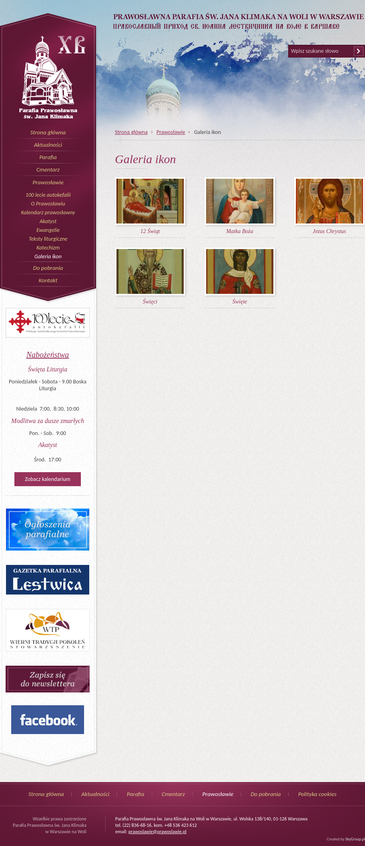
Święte (240, 302)
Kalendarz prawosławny (48, 212)
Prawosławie (48, 182)
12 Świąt (150, 231)
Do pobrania (48, 267)
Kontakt (47, 280)
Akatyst (48, 221)
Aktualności (48, 144)
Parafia (48, 157)
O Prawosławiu (48, 203)
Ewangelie (48, 230)
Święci (150, 302)
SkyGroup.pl (355, 839)
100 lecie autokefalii (48, 195)
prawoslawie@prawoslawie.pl (157, 831)
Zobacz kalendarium (47, 479)
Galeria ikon (48, 256)
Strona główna (48, 132)
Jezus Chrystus (329, 231)
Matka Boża (239, 231)
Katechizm (48, 247)
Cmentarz (48, 169)
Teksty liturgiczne (48, 238)
